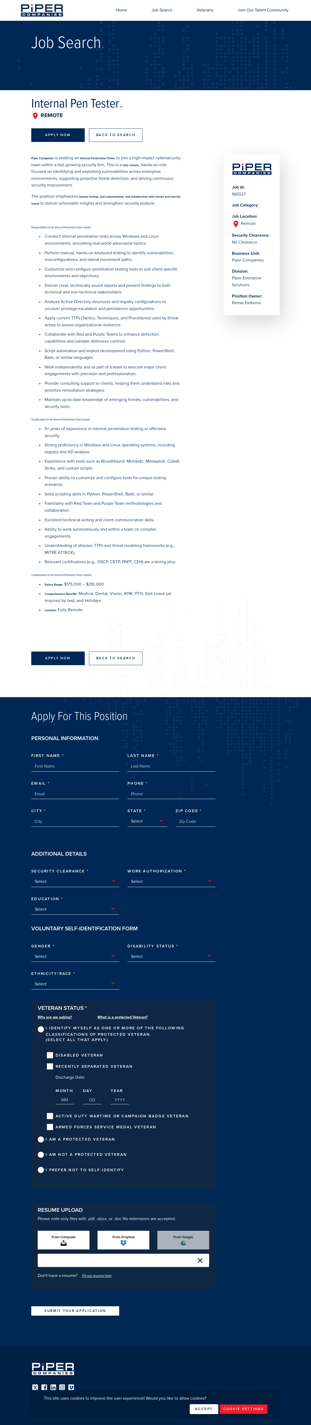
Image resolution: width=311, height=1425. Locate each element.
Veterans (205, 10)
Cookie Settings (243, 1409)
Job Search (161, 10)
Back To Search (115, 135)
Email (39, 783)
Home (121, 10)
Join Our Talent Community (263, 10)
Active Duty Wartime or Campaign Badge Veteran (122, 1116)
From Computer (64, 1240)
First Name (46, 755)
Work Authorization (155, 871)
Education (46, 898)
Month (64, 1090)
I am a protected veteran (80, 1139)
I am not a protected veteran (86, 1154)
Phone (136, 783)
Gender (42, 946)
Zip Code (188, 810)
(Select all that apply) (77, 1039)
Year (117, 1090)
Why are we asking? (55, 1017)
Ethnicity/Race (52, 973)
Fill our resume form (97, 1276)
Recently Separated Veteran (94, 1066)
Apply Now (58, 135)
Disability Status (151, 946)
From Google (183, 1240)
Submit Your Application (75, 1311)
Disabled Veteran (79, 1055)
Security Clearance (59, 871)
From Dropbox (123, 1240)
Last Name (142, 755)
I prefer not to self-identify (85, 1170)
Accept (204, 1409)
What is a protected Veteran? (122, 1017)
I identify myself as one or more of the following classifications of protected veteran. (115, 1031)
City (37, 810)
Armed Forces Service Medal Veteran (106, 1127)
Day (88, 1090)
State (135, 810)
